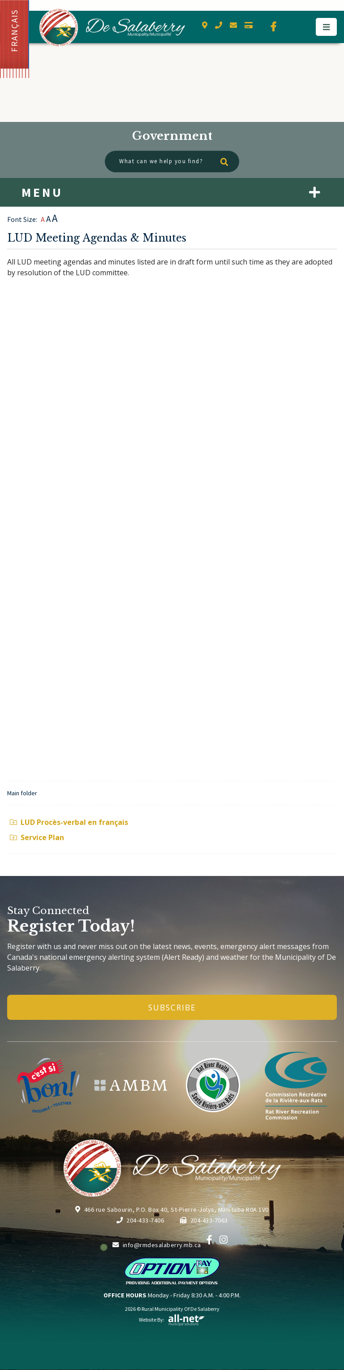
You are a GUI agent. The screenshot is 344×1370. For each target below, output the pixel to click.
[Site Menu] (172, 192)
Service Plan (37, 837)
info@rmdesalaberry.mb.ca (156, 1245)
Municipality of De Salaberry (112, 28)
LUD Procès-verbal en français (69, 822)
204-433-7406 (140, 1220)
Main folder (22, 793)
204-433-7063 (204, 1220)
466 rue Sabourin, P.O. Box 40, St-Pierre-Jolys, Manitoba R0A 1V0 (172, 1209)
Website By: (172, 1319)
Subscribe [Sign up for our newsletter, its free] (172, 1007)
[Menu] (326, 27)
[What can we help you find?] (172, 161)
